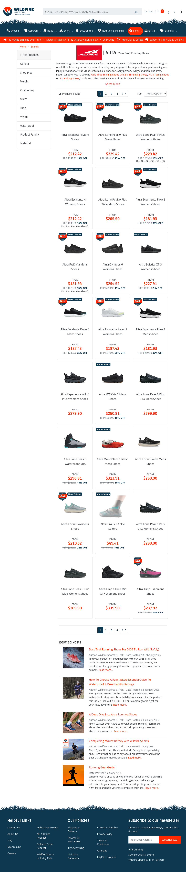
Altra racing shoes (159, 73)
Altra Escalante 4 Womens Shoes (75, 201)
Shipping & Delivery (74, 828)
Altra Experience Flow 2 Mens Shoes (150, 331)
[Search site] (136, 13)
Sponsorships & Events (141, 854)
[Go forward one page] (124, 93)
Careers (11, 852)
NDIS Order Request (43, 835)
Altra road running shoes (105, 73)
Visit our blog (135, 848)
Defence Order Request (45, 845)
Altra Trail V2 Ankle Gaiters (112, 526)
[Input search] (87, 13)
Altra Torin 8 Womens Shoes (75, 526)
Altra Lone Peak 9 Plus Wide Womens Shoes (75, 590)
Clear (25, 198)
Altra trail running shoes (133, 73)
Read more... (106, 669)
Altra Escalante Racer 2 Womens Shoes (112, 331)
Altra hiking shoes (69, 77)
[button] (34, 63)
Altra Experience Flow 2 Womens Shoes (150, 201)
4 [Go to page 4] (117, 93)
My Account (14, 846)
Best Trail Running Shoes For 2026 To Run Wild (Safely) (124, 649)
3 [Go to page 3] (111, 93)
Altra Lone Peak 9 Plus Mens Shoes (112, 136)
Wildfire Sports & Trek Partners (146, 858)
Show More (112, 83)
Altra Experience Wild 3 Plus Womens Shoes (74, 396)
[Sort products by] (155, 93)
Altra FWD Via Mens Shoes (75, 266)
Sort (139, 92)
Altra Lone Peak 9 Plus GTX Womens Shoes (150, 526)
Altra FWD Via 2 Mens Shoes (112, 396)
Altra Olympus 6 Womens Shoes (113, 266)
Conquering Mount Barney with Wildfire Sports (119, 740)
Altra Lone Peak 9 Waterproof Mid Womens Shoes (75, 461)
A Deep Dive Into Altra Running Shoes (113, 714)
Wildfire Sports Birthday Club (45, 855)
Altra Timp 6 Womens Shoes (150, 590)
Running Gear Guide (102, 767)
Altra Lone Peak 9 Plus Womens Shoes (150, 136)
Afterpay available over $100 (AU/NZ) (130, 39)
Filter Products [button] (29, 54)
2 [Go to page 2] (106, 93)
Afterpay (102, 849)
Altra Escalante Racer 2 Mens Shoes (75, 331)
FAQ (9, 839)
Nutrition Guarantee (74, 855)
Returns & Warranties (74, 838)
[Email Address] (143, 839)
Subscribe (170, 839)
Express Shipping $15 (93, 39)
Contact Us (13, 826)
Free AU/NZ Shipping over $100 (59, 39)
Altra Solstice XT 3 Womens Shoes (150, 266)
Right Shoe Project (47, 826)
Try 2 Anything (76, 847)
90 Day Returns (28, 39)
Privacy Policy (104, 833)
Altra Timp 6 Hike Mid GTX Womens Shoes (112, 590)
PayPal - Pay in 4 (106, 856)
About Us (12, 833)
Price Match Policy (107, 826)
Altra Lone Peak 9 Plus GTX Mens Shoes (150, 396)
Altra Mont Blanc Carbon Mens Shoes (112, 461)
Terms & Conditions (103, 841)
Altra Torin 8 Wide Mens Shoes (150, 461)
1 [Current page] (100, 93)
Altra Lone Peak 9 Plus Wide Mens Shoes (112, 201)
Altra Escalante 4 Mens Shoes (75, 136)
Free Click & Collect (167, 39)
